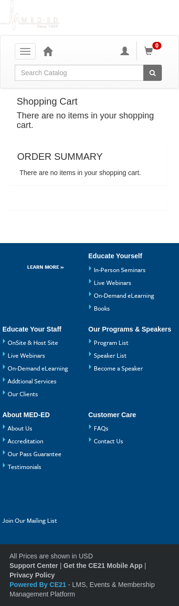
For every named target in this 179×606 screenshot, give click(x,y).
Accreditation (25, 441)
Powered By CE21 (39, 584)
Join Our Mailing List (29, 520)
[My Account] (124, 51)
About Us (20, 428)
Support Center (34, 565)
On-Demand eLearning (124, 295)
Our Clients (23, 394)
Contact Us (108, 441)
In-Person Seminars (120, 269)
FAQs (101, 428)
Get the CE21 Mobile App (102, 565)
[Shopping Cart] (154, 51)
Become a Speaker (118, 368)
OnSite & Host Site (33, 342)
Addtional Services (32, 381)
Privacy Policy (32, 575)
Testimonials (24, 466)
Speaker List (110, 355)
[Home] (48, 51)
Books (102, 308)
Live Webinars (112, 282)
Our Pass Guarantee (34, 454)
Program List (111, 342)
